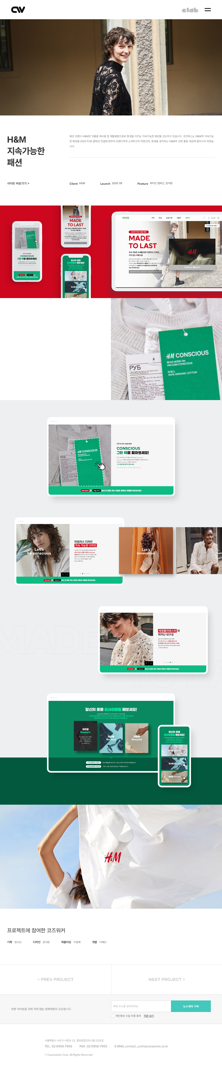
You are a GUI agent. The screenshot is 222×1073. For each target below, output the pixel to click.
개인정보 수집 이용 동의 (126, 1016)
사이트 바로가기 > (18, 183)
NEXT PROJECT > (166, 979)
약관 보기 (149, 1015)
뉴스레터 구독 (191, 1006)
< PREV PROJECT (55, 979)
